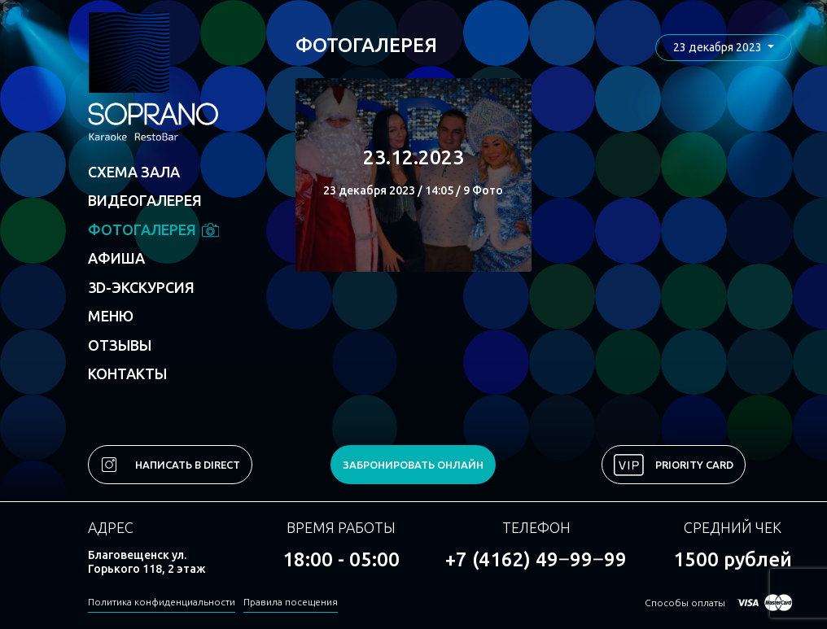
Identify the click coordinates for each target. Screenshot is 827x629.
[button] (723, 47)
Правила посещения (290, 601)
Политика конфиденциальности (161, 601)
